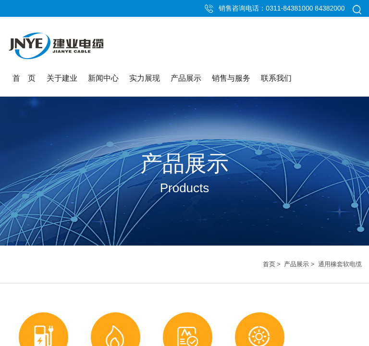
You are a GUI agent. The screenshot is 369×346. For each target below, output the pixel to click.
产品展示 (186, 78)
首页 (269, 264)
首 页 (24, 78)
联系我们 (276, 78)
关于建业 (62, 78)
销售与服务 (231, 78)
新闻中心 (103, 78)
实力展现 (144, 78)
